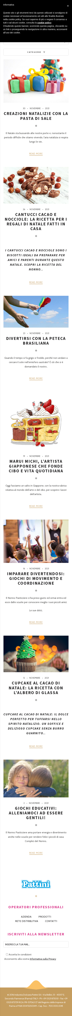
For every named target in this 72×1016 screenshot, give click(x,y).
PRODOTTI (44, 916)
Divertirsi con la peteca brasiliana (36, 341)
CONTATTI (51, 921)
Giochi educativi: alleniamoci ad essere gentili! (36, 813)
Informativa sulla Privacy (43, 958)
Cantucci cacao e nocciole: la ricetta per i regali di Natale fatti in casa (36, 221)
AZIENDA (26, 916)
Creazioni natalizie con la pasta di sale (36, 116)
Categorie (34, 52)
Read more (36, 153)
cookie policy (44, 22)
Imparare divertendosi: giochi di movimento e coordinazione (36, 578)
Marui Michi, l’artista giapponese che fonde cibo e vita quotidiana (36, 466)
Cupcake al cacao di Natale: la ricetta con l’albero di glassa (36, 687)
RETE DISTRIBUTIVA (26, 921)
